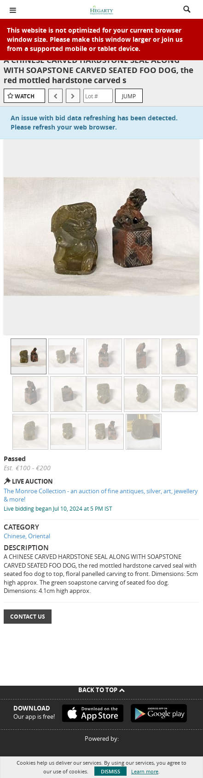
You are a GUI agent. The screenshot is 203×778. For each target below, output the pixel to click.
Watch (25, 96)
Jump (129, 96)
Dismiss (110, 771)
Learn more (144, 771)
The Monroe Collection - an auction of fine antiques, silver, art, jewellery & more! (101, 495)
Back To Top (101, 690)
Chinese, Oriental (27, 536)
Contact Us (27, 616)
